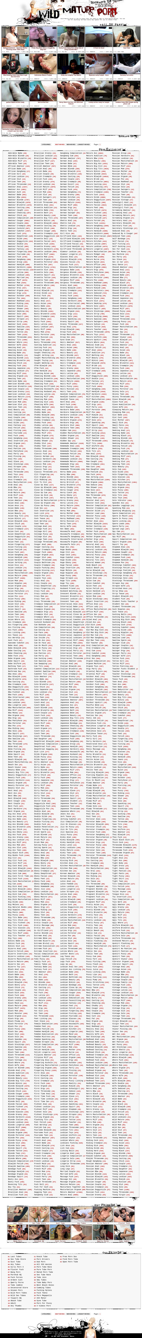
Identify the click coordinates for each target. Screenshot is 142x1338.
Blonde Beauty (15, 1078)
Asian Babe (13, 508)
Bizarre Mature (15, 962)
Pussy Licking (93, 972)
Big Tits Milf (15, 933)
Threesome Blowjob (121, 845)
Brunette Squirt (42, 275)
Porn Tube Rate (44, 1267)
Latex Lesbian (67, 886)
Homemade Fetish (68, 454)
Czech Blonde (40, 708)
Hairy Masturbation (70, 379)
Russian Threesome (121, 197)
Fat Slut (38, 1011)
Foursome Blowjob (43, 1130)
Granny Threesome (69, 324)
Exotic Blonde (41, 933)
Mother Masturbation (96, 534)
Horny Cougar (66, 490)
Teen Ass (116, 684)
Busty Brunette (41, 314)
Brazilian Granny (43, 153)
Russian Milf (118, 166)
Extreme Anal (40, 936)
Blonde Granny (15, 1114)
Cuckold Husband (42, 622)
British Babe (40, 171)
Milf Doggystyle (94, 376)
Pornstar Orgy (93, 842)
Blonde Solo (14, 1146)
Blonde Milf (14, 1127)
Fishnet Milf (40, 1109)
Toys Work (117, 902)
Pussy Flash (92, 964)
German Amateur (67, 158)
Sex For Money (119, 252)
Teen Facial (118, 731)
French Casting (41, 1148)
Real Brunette (93, 995)
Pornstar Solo (93, 850)
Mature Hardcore (94, 234)
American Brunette (17, 386)
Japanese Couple (68, 728)
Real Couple (92, 1011)
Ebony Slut (39, 912)
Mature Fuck (92, 223)
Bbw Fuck (12, 695)
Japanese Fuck (67, 739)
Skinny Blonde (119, 358)
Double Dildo (40, 817)
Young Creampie (120, 1166)
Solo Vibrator (119, 500)
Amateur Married (16, 278)
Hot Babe (64, 529)
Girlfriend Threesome (71, 249)
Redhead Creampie (95, 1055)
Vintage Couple (120, 980)
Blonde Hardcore (16, 1117)
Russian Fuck (92, 1192)
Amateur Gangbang (17, 259)
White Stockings (120, 1055)
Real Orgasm (92, 1021)
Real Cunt (91, 1016)
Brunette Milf (41, 254)
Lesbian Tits (66, 1130)
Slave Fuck (117, 402)
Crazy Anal (39, 581)
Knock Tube (42, 1257)
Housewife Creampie (70, 534)
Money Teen (91, 498)
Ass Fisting (14, 627)
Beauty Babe (14, 770)
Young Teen (117, 1190)
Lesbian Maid (66, 1034)
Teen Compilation (121, 710)
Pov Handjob (92, 866)
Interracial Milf (69, 640)
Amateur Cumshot (16, 231)
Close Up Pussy (41, 506)
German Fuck (66, 189)
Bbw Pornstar (14, 723)
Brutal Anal (40, 288)
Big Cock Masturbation (19, 881)
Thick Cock (117, 842)
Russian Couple (93, 1184)
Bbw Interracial (16, 697)
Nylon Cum (91, 581)
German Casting (67, 177)
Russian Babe (92, 1169)
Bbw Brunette (14, 679)
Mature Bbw (91, 158)
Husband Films (67, 586)
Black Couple (14, 990)
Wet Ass (116, 1034)
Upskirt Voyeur (120, 959)
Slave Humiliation (121, 405)
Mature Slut (92, 301)
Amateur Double (15, 244)
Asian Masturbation (18, 573)
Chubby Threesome (43, 449)
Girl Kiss (65, 234)
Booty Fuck (13, 1182)
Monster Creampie (95, 508)
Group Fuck (65, 332)
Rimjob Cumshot (93, 1156)
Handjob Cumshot (68, 397)
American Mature (16, 397)
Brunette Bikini (42, 221)
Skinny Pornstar (120, 389)
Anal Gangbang (15, 438)
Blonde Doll (14, 1102)
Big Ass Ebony (15, 832)
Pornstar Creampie (95, 829)
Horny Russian (67, 521)
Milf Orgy (91, 405)
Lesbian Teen (66, 1125)
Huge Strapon (66, 578)
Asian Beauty (14, 513)
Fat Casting (40, 988)
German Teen (66, 215)
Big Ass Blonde (15, 824)
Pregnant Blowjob (95, 892)
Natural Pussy (93, 555)
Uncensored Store (19, 1288)
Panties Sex (92, 715)
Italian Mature (67, 682)
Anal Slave (13, 462)
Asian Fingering (16, 544)
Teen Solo (117, 801)
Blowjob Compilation (18, 1161)
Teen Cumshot (118, 715)
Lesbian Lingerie (69, 1032)
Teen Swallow (118, 817)
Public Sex (91, 951)
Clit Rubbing (40, 480)
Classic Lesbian (42, 462)
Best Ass (12, 793)
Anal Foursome (15, 433)
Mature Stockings (95, 311)
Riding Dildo (92, 1148)
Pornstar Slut (93, 848)
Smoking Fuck (118, 449)
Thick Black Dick (121, 840)
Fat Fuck (38, 993)
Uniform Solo (118, 936)
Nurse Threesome (94, 576)
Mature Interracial (96, 236)
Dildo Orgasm (40, 754)
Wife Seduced (118, 1089)
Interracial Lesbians (71, 638)
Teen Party (117, 783)
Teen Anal (117, 682)
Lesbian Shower (67, 1094)
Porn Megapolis (44, 1296)
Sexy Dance (117, 265)
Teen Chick (117, 708)
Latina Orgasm (67, 928)
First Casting (41, 1078)
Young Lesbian (119, 1177)
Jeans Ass (65, 814)
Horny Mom (65, 511)
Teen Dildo (117, 723)
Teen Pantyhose (120, 780)
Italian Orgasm (67, 690)
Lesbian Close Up (69, 988)
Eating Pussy (40, 845)
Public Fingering (95, 938)
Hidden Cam (65, 430)
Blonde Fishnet (15, 1107)
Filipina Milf (41, 1057)
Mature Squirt (93, 309)
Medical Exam (92, 345)
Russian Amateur (94, 1164)
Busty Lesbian (41, 327)
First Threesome (42, 1091)
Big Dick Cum (14, 894)
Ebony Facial (40, 876)
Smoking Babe (118, 433)
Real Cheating (93, 1003)
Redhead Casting (94, 1050)
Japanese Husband (69, 754)
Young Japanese (120, 1171)
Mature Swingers (94, 322)
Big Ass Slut (14, 848)
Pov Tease (91, 881)
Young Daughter (120, 1169)
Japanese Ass (66, 705)
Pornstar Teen (93, 853)
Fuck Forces (60, 1240)
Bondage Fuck (14, 1169)
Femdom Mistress (42, 1037)
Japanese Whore (67, 811)
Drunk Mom (39, 842)
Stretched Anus (120, 588)
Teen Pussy (117, 791)
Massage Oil (66, 1179)
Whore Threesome (120, 1073)
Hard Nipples (66, 407)
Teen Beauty (118, 695)
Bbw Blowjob (14, 677)
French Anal (40, 1140)
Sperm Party (118, 526)
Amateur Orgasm (15, 291)
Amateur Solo (14, 314)
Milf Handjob (92, 392)
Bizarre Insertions (18, 954)
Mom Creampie (92, 464)
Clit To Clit (40, 482)
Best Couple (14, 804)
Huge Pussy (65, 576)
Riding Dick (92, 1146)
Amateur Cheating (17, 213)
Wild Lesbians (119, 1117)
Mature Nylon (92, 262)
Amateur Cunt (14, 234)
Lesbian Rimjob (67, 1086)
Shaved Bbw (117, 278)
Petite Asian (92, 760)
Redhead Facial (93, 1057)
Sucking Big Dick (121, 620)
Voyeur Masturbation (122, 1026)
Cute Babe (39, 679)
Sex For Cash (118, 249)
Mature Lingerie (94, 249)
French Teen (40, 1179)
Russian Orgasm (120, 177)
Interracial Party (69, 651)
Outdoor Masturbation (97, 692)
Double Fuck (40, 824)
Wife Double (118, 1083)
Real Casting (92, 1000)
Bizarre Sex (14, 964)
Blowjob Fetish (15, 1164)
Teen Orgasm (118, 772)
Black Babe (13, 975)
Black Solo (13, 1037)
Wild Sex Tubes (18, 1296)
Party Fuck (91, 736)
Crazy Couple (40, 583)
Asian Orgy (13, 588)
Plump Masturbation (96, 796)
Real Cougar (92, 1008)
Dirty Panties (41, 791)
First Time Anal (42, 1094)
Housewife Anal (67, 531)
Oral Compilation (95, 645)
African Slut (14, 179)
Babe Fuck (13, 656)
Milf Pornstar (93, 410)
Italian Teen (66, 695)
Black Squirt (14, 1042)
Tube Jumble (124, 1240)
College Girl (40, 531)
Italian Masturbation (71, 679)
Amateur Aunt (14, 192)
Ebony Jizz (39, 889)
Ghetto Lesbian (67, 226)
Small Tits (117, 428)
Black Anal (13, 969)
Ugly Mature (118, 912)
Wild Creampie (119, 1109)
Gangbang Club (41, 1195)
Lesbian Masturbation (71, 1039)
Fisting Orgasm (41, 1117)
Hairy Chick (66, 360)
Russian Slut (118, 184)
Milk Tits (91, 451)
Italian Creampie (69, 674)
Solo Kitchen (118, 480)
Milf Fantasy (92, 381)
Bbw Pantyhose (15, 721)
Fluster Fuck (124, 1222)
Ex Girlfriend (41, 931)
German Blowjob (67, 171)
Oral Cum (90, 651)
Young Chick (118, 1161)
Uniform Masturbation (123, 933)
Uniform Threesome (121, 938)
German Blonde (67, 169)
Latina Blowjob (67, 899)
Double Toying (41, 829)
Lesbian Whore (67, 1140)
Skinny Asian (118, 350)
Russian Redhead (120, 182)
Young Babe (117, 1146)
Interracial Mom (68, 643)
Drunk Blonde (40, 835)
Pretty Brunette (94, 912)
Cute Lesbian (40, 692)
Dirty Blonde (40, 770)
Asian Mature (14, 576)
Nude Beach (91, 565)
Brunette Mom (40, 257)
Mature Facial (93, 205)
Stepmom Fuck (118, 557)
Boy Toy (12, 1187)
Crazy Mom (39, 596)
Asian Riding (14, 601)
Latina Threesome (69, 949)
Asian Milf (13, 578)
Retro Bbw (91, 1091)
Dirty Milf (39, 785)
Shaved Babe (118, 275)
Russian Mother (120, 171)
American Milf (15, 399)
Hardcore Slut (67, 425)
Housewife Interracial (71, 539)
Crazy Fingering (42, 588)
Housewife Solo (67, 544)
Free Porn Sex (70, 1257)
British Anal (40, 169)
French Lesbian (41, 1161)
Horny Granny (66, 500)
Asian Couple (14, 526)
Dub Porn (41, 1262)
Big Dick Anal (15, 886)
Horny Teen (65, 524)
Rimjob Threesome (95, 1159)
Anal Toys (13, 474)
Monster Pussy (93, 516)
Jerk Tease (65, 817)
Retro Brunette (93, 1102)
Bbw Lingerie (14, 705)
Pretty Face (92, 915)
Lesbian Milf (66, 1045)
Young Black (118, 1151)
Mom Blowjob (92, 456)
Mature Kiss (92, 239)
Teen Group (117, 754)
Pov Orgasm (91, 874)
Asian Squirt (14, 609)
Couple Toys (40, 578)
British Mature (41, 187)
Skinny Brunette (120, 363)
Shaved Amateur (120, 267)
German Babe (66, 164)
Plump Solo (91, 806)
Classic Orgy (40, 467)
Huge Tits (65, 581)
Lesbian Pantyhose (69, 1065)
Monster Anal (92, 500)
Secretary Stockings (122, 228)
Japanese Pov (66, 788)
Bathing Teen (14, 666)
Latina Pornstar (68, 933)
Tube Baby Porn (44, 1283)
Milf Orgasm (92, 402)
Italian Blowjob (68, 666)
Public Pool (92, 949)
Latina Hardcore (68, 915)
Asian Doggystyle (17, 537)
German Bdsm (66, 166)
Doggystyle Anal (42, 804)
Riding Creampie (94, 1143)
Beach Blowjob (15, 760)
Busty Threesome (42, 342)
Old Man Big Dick (95, 633)
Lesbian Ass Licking (70, 969)
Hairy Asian (66, 348)
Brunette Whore (41, 285)
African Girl (14, 174)
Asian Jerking (15, 563)
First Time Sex (41, 1102)
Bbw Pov (12, 726)
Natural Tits (92, 560)
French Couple (41, 1151)
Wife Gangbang (119, 1086)
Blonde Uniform (15, 1156)
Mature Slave (92, 298)
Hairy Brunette (67, 358)
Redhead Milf (92, 1068)
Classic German (41, 456)
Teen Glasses (118, 752)
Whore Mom (117, 1065)
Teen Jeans (117, 760)
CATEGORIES (46, 144)
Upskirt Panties (120, 951)
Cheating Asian (41, 373)
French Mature (41, 1166)
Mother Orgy (92, 539)
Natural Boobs (93, 547)
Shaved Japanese (120, 298)
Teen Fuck (117, 747)
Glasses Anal (66, 257)
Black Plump (14, 1021)
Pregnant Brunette (95, 894)
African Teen (14, 182)
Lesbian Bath (66, 975)
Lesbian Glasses (68, 1019)
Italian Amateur (68, 661)
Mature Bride (92, 179)
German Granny (67, 195)
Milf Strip (91, 430)
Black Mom (13, 1011)
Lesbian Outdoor (68, 1063)
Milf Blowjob (92, 363)
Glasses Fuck (66, 265)
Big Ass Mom (14, 845)
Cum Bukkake (40, 625)
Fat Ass (38, 977)
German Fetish (67, 187)
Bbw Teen (12, 741)
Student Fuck (118, 599)
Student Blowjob (120, 596)
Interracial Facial (70, 627)
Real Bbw (90, 990)
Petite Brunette (94, 765)
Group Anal (65, 327)
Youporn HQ (16, 1298)
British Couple (41, 174)
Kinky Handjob (67, 842)
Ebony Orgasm (40, 905)
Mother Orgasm (93, 537)
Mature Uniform (93, 337)
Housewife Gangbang (70, 537)
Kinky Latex (66, 845)
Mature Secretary (95, 291)
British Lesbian (42, 184)
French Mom (39, 1171)
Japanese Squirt (68, 798)
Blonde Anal (14, 1070)
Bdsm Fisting (14, 749)
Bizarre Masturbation (19, 959)
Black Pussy (14, 1029)
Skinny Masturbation (122, 379)
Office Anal (92, 604)
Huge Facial (66, 565)
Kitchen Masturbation (71, 866)
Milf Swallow (92, 436)
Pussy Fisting (93, 962)
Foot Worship (40, 1125)
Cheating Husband (43, 392)
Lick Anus (65, 1146)
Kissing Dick (66, 861)
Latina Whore (66, 951)
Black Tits (13, 1057)
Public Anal (92, 928)
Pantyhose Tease (94, 734)
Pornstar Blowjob (95, 824)
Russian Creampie (95, 1187)
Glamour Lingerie (69, 254)
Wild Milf (117, 1122)
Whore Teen (117, 1070)
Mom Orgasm (91, 482)
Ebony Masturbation (44, 894)
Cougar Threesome (43, 560)
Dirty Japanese (41, 780)
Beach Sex (13, 765)
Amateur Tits (14, 340)
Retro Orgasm (92, 1125)
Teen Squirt (118, 806)
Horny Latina (66, 503)
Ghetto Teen (66, 231)
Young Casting (119, 1159)
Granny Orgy (66, 314)
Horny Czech (66, 493)
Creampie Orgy (41, 612)
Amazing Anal (14, 348)
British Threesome (43, 202)
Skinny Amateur (120, 345)
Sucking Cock (118, 625)
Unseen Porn (17, 1290)
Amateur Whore (15, 342)
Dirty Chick (40, 775)
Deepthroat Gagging (44, 749)
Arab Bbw (12, 487)
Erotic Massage (41, 925)
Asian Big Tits (15, 516)
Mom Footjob (92, 472)
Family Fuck (40, 962)
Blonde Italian (15, 1120)
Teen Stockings (120, 809)
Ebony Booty (40, 863)
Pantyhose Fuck (93, 723)
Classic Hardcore (43, 459)
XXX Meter (41, 1298)
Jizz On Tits (66, 829)
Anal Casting (14, 412)
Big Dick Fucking (17, 897)
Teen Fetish (118, 736)
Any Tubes (81, 1222)
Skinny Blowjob (120, 360)
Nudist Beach (92, 568)
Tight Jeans (118, 868)
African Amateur (16, 166)
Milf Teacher (92, 438)
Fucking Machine (42, 1190)
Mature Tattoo (93, 327)
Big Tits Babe (15, 918)
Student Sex (118, 604)
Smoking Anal (118, 430)
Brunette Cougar (42, 231)
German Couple (67, 179)
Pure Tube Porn (44, 1270)
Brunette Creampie (43, 234)
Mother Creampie (94, 529)
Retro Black (92, 1094)
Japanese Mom (66, 772)
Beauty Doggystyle (17, 775)
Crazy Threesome (42, 601)
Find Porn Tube (70, 1259)
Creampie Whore (41, 617)
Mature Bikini (93, 171)
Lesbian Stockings (69, 1112)
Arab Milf (13, 495)
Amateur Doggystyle (18, 241)
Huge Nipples (66, 573)
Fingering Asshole (43, 1063)
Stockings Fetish (121, 568)
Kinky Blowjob (67, 840)
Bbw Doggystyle (15, 687)
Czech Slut (39, 731)
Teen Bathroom (119, 692)
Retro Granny (92, 1109)
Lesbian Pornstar (69, 1076)
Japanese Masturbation (71, 765)
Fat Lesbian (40, 998)
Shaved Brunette (120, 288)
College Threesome (43, 542)
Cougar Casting (41, 547)
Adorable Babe (15, 153)
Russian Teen (118, 195)
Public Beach (92, 931)
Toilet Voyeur (119, 892)
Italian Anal (66, 664)
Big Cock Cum (14, 874)
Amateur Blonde (15, 200)
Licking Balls (67, 1151)
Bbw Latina (13, 700)
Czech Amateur (41, 700)
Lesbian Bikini (67, 982)
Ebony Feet (39, 879)
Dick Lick (39, 752)
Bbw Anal (12, 674)
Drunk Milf (39, 840)
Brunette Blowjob (43, 223)
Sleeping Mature (120, 410)
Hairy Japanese (67, 371)
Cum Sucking (40, 658)
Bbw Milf (12, 710)
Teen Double (118, 728)
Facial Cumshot (41, 956)
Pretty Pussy (92, 923)
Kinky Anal (65, 837)
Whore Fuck (117, 1060)
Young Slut (117, 1184)
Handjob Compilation (70, 394)
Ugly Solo (117, 918)
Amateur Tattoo (15, 332)
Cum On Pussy (40, 648)
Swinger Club (118, 643)
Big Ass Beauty (15, 822)
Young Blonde (118, 1153)
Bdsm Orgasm (14, 752)
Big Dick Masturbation (19, 899)
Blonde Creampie (16, 1096)
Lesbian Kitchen (68, 1029)
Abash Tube (16, 1301)
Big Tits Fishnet (17, 923)
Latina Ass (65, 897)
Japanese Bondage (69, 723)
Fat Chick (39, 990)
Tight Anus (117, 858)
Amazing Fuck (14, 366)
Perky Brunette (93, 754)
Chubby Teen (40, 446)
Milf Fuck (91, 386)
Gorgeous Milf (67, 280)
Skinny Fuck (118, 368)
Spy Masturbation (121, 534)
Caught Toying (41, 360)
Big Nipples (14, 910)
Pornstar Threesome (96, 855)
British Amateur (42, 166)
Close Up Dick (41, 495)
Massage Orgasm (67, 1182)
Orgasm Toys (92, 666)
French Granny (41, 1159)
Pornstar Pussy (93, 845)
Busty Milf (39, 329)
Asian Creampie (15, 529)
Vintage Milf (118, 1000)
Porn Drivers (43, 1259)
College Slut (40, 537)
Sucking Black (119, 622)
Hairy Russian (67, 389)
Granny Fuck (66, 296)
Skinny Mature (119, 381)
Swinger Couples (120, 645)
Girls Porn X (103, 1222)
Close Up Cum (40, 493)
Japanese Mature (68, 767)
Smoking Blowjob (120, 441)
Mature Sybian (93, 324)
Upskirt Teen (118, 956)
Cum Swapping (40, 664)
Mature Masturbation (96, 252)
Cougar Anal (40, 544)
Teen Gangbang (119, 749)
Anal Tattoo (14, 469)
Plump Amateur (93, 783)
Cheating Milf (41, 397)
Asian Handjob (15, 557)
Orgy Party (91, 669)
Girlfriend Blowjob (70, 239)
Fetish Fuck (40, 1047)
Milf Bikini (92, 360)
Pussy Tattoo (92, 985)
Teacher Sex (118, 671)
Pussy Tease (92, 988)
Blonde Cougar (15, 1094)
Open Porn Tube (70, 1262)
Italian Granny (67, 677)
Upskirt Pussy (119, 954)
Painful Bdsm (92, 705)
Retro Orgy (91, 1127)
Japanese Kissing (69, 757)
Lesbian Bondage (68, 985)
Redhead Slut (92, 1076)
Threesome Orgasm (121, 853)
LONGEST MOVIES (83, 144)
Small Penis (118, 425)
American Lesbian (17, 394)
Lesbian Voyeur (67, 1138)
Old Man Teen (92, 640)
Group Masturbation (70, 335)
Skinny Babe (118, 353)
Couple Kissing (41, 570)
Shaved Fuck (118, 296)
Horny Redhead (67, 519)
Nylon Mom (91, 596)
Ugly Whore (117, 923)
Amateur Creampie (17, 226)
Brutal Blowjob (41, 291)
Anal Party (13, 454)
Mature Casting (93, 184)
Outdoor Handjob (94, 690)
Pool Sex (90, 814)
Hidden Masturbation (70, 433)
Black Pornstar (15, 1024)
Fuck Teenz (42, 1293)
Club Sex (38, 508)
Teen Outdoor (118, 778)
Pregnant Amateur (95, 886)
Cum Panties (40, 653)
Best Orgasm (14, 811)
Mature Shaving (93, 296)
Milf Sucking (92, 433)
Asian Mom (13, 581)
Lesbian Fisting (68, 1013)
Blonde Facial (15, 1104)
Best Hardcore (15, 809)
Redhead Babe (92, 1042)
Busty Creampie (41, 316)
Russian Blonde (93, 1174)
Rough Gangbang (93, 1161)
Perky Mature (92, 757)
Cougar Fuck (40, 552)
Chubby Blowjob (41, 415)
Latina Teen (66, 946)
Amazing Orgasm (15, 376)
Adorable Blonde (16, 156)
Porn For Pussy (44, 1303)
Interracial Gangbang (71, 633)
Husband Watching (69, 591)
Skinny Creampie (120, 366)
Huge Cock (65, 555)
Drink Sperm (40, 832)
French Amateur (41, 1138)
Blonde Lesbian (15, 1122)
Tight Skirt (118, 879)
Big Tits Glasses (17, 928)
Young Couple (118, 1164)
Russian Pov (118, 179)
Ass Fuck (12, 630)
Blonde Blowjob (15, 1086)
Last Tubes (17, 1222)
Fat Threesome (41, 1016)
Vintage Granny (120, 988)
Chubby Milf (40, 433)
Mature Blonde (93, 174)
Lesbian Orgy (66, 1060)
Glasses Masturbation (71, 267)
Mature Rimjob (93, 288)
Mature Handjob (93, 231)
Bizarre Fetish (15, 951)
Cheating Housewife (44, 389)
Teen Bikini (118, 700)
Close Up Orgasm (42, 503)
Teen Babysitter (120, 690)
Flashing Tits (41, 1120)
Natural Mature (93, 552)
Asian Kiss (13, 565)
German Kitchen (67, 197)
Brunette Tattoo (42, 278)
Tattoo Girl (118, 661)
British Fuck (40, 179)
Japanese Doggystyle (70, 736)
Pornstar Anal (93, 819)
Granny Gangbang (68, 298)
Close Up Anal (41, 485)
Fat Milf (38, 1003)
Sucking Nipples (120, 633)
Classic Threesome (43, 472)
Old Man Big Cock (95, 630)
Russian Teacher (120, 192)
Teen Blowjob (118, 703)
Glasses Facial (67, 262)
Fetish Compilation (44, 1045)
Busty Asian (40, 303)
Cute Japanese (41, 690)
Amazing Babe (14, 353)
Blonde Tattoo (15, 1151)
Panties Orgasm (93, 713)
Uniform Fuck (118, 931)
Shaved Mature (119, 306)
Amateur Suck (14, 324)
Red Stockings (93, 1037)
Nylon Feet (91, 586)
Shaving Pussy (119, 322)
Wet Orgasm (117, 1039)
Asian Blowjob (15, 521)
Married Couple (67, 1171)
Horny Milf (65, 508)
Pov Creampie (92, 863)
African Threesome (17, 184)
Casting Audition (43, 345)
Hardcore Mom (66, 417)
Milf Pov (90, 412)
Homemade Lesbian (69, 459)
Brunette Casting (43, 226)
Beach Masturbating (18, 762)
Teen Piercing (119, 785)
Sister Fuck (118, 342)
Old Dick (90, 625)
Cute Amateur (40, 677)
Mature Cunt (92, 195)
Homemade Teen (67, 467)
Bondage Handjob (16, 1171)
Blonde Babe (14, 1076)
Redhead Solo (92, 1078)
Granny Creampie (68, 291)
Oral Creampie (93, 648)
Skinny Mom (117, 386)
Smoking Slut (118, 462)
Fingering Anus (41, 1060)
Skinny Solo (118, 392)
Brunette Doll (41, 239)
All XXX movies (44, 1264)
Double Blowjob (41, 814)
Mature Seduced (93, 293)
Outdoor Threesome (95, 700)
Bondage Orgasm (15, 1174)
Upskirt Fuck (118, 946)
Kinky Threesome (68, 855)
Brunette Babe (41, 210)
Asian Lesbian (15, 568)
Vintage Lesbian (120, 993)
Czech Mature (40, 721)
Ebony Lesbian (41, 892)
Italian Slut (66, 692)
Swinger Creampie (121, 648)
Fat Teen (38, 1013)
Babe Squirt (14, 661)
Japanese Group (67, 744)
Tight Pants (118, 874)
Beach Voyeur (14, 767)
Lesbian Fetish (67, 1008)
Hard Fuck (65, 405)
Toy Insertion (119, 897)
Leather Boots (67, 954)
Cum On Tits (40, 651)
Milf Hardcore (93, 394)
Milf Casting (92, 368)
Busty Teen (39, 340)
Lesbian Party (67, 1068)
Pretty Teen (92, 925)
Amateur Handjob (16, 265)
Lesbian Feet (66, 1006)
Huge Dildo (65, 560)
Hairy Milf (65, 384)
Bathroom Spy (14, 671)
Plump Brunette (93, 793)
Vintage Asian (119, 969)
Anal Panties (14, 449)
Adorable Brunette (17, 158)
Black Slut (13, 1034)
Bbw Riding (13, 728)
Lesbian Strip (67, 1117)
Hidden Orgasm (67, 436)
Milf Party (91, 407)
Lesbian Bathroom (69, 977)
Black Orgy (13, 1019)
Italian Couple (67, 671)
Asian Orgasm (14, 586)
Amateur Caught (15, 210)
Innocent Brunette (69, 596)
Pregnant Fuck (93, 897)
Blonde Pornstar (16, 1135)
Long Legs (65, 1169)
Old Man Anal (92, 627)
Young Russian (119, 1182)
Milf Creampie (93, 371)
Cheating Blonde (42, 376)
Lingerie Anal (67, 1153)
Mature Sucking (93, 316)
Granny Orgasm (67, 311)
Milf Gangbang (93, 389)
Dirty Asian (40, 765)
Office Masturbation (96, 609)
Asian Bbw (13, 511)
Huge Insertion (67, 568)
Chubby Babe (40, 412)
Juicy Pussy (66, 835)
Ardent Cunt (81, 1240)
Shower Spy (117, 332)
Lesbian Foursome (69, 1016)
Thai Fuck (117, 837)
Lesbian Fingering (69, 1011)
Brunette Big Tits (43, 218)
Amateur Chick (15, 215)
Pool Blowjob (92, 811)
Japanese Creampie (69, 731)
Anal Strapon (14, 467)
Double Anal (40, 811)
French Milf (40, 1169)
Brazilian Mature (43, 158)
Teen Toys (117, 827)
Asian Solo (13, 607)
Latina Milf (66, 923)
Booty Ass (13, 1179)
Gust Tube (60, 1222)
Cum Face (38, 633)
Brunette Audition (43, 208)
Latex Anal (65, 881)
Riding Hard (92, 1151)
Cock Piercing (41, 516)
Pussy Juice (92, 969)
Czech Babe (39, 705)
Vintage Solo (118, 1013)
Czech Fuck (39, 715)
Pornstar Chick (93, 827)
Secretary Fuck (120, 226)
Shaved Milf (118, 309)
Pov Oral (90, 871)
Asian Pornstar (15, 594)
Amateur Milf (14, 280)
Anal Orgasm (14, 443)
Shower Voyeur (119, 337)
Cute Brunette (41, 684)
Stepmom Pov (118, 563)
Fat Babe (38, 980)
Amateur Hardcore (17, 267)
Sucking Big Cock (121, 617)
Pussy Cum (91, 956)
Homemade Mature (68, 462)
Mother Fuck (92, 531)
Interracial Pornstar (71, 653)
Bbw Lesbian (14, 703)
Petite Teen (92, 770)
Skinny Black (118, 355)
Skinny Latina (119, 373)
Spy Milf (116, 537)
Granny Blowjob (67, 288)
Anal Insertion (15, 441)
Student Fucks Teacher (123, 601)
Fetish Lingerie (42, 1052)
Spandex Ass (118, 503)
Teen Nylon (117, 770)
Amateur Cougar (15, 221)
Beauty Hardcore (16, 780)
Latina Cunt (66, 905)
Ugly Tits (117, 920)
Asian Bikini (14, 519)
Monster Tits (92, 519)
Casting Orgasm (41, 350)
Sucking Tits (118, 635)
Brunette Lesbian (43, 252)
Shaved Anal (118, 270)
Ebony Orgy (39, 907)
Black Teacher (15, 1050)
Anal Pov (12, 459)
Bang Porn (17, 1240)
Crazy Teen (39, 599)
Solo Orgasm (118, 487)
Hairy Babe (65, 350)
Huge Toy (64, 583)
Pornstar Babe (93, 822)
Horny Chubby (66, 487)
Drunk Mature (40, 837)
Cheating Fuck (41, 384)
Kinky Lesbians (67, 848)
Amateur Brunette (17, 205)
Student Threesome (121, 607)
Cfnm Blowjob (40, 366)
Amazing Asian (15, 350)
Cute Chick (39, 687)
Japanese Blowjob (69, 721)
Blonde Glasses (15, 1112)
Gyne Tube (41, 1301)
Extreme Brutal (41, 943)
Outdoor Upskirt (94, 703)
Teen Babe (117, 687)
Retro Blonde (92, 1096)
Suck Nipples (118, 609)
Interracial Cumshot (70, 620)
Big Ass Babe (14, 819)
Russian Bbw (92, 1171)
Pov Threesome (93, 884)
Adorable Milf (15, 161)
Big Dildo (13, 902)
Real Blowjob (92, 993)
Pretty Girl (92, 918)
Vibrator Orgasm (120, 962)
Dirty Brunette (41, 772)
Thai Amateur (118, 832)
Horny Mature (66, 506)
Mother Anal (92, 521)
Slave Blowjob (119, 399)
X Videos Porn (44, 1306)
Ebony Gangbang (41, 884)
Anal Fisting (14, 430)
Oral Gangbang (93, 656)
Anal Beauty (14, 410)
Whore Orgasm (118, 1068)
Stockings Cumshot (121, 565)
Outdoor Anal (92, 677)
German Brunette (68, 174)
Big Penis (13, 912)
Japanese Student (69, 801)
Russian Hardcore (121, 156)
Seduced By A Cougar (122, 234)
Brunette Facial (42, 241)
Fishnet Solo (40, 1112)
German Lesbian (67, 200)
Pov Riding (91, 876)
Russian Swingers (121, 189)
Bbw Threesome (15, 744)
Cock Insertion (41, 511)
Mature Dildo (92, 197)
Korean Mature (67, 879)
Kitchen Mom (66, 868)
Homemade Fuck (67, 456)
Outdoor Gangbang (95, 687)
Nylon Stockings (94, 599)
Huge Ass (64, 547)
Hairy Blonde (66, 355)
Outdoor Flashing (95, 682)
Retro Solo (91, 1133)
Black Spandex (15, 1039)
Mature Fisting (93, 215)
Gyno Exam (65, 340)
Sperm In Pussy (120, 519)
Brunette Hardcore (43, 249)
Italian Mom (66, 687)
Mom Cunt (90, 467)
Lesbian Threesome (69, 1127)
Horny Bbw (65, 474)
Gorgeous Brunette (69, 275)
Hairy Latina (66, 373)
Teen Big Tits (119, 697)
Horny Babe (65, 472)
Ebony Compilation (43, 868)
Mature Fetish (93, 210)
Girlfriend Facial (69, 244)
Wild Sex (116, 1127)
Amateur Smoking (16, 311)
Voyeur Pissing (120, 1029)
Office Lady (92, 607)
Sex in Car (117, 262)
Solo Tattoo (118, 493)
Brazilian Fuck (15, 1195)
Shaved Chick (118, 291)
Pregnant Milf (93, 902)
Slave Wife (117, 407)
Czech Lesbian (41, 718)
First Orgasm (40, 1086)
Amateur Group (15, 262)
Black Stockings (16, 1045)
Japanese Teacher (69, 804)
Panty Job (91, 718)
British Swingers (43, 197)
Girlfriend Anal (68, 236)
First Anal (39, 1073)
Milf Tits (91, 443)
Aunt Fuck (13, 640)
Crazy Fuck (39, 591)
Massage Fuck (66, 1177)
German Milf (66, 205)
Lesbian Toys (66, 1133)
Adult (13, 1303)
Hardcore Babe (67, 410)
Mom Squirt (91, 493)
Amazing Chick (15, 363)
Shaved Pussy (118, 311)
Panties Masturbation (97, 710)
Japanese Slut (67, 793)
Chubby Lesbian (41, 428)
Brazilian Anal (15, 1192)
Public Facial (93, 936)
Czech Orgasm (40, 728)
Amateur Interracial (18, 270)
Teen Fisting (118, 744)
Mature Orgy (92, 270)
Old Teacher (92, 643)
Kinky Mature (66, 850)
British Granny (41, 182)
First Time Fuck (42, 1096)
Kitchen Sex (66, 871)
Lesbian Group (67, 1021)
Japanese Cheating (69, 726)
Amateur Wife (14, 345)
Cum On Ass (39, 640)
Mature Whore (92, 342)
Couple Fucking (41, 568)
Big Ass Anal (14, 814)
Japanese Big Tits (69, 718)
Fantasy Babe (40, 967)
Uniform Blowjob (120, 925)
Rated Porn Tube (45, 1272)
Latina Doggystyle (69, 907)
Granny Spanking (68, 319)
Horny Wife (65, 526)
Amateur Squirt (15, 316)
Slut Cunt (117, 417)
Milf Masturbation (95, 399)
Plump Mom (91, 804)
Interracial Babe (69, 607)
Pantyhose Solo (93, 731)
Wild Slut (117, 1130)
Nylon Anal (91, 578)
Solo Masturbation (121, 482)
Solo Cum (116, 469)
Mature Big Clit (94, 166)
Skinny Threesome (121, 397)
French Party (40, 1177)
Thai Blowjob (118, 835)
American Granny (16, 392)
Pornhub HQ (39, 1240)
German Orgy (66, 208)
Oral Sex (90, 658)
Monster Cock (92, 503)
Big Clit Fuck (15, 861)
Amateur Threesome (17, 337)
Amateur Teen (14, 335)
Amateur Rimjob (15, 306)
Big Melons (13, 905)
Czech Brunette (41, 710)
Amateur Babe (14, 195)
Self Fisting (118, 244)
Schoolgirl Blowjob (122, 205)
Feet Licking (40, 1019)
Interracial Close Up (71, 614)
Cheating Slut (41, 402)
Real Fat (90, 1019)
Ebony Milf (39, 899)
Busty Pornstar (41, 335)
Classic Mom (40, 464)
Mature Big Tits (94, 169)
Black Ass (13, 972)
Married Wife (66, 1174)
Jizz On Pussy (67, 827)
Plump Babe (91, 785)
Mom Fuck (90, 474)
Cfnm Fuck (39, 368)
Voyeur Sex (117, 1032)
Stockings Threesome (122, 581)
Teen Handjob (118, 757)
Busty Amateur (41, 298)
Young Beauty (118, 1148)
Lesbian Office (67, 1055)
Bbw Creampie (14, 684)
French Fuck (40, 1156)
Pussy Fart (91, 959)
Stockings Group (120, 576)
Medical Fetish (93, 348)
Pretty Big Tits (94, 907)
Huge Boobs (65, 550)
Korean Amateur (67, 874)
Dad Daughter (40, 739)
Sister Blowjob (120, 340)
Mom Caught (91, 462)
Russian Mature (120, 164)
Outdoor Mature (93, 695)
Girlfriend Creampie (70, 241)
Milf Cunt (91, 373)
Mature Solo (92, 306)
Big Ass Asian (15, 817)
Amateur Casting (16, 208)
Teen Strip (117, 811)
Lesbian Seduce (67, 1091)
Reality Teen (92, 1032)
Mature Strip (92, 314)
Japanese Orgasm (68, 778)
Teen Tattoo (118, 819)
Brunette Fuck (41, 244)
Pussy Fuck (91, 967)
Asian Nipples (15, 583)
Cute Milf (39, 695)
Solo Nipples (118, 485)
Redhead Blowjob (94, 1047)
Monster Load (92, 513)
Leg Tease (65, 956)
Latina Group (66, 912)
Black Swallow (15, 1047)
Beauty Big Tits (16, 772)
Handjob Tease (67, 399)
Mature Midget (93, 254)
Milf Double (92, 379)
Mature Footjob (93, 218)
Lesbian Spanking (69, 1104)
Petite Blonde (93, 762)
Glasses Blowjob (68, 259)
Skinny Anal (118, 348)
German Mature (67, 202)
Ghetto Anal (66, 221)
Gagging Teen (40, 1192)
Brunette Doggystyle (44, 236)
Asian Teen (13, 614)
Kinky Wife (65, 858)
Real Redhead (92, 1026)
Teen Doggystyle (120, 726)
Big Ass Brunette (17, 827)
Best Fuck (13, 806)
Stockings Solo (120, 578)
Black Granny (14, 998)
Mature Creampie (94, 192)
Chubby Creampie (42, 420)
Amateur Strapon (16, 319)
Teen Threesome (120, 822)
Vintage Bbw (118, 975)
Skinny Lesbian (120, 376)
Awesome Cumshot (16, 643)
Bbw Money (13, 713)
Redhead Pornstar (95, 1073)
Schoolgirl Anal (120, 202)
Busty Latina (40, 324)
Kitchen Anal (66, 863)
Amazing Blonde (15, 358)
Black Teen (13, 1052)
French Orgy (40, 1174)
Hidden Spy (65, 441)
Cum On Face (40, 643)
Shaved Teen (118, 316)
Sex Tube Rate (44, 1275)
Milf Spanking (93, 423)
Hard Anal (65, 402)
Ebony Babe (39, 855)
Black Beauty (14, 980)
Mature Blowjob (93, 177)
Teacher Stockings (121, 674)
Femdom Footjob (41, 1029)
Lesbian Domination (70, 998)
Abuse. (72, 1336)
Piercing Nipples (95, 775)
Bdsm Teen (13, 757)
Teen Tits (117, 824)
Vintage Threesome (121, 1019)
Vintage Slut (118, 1011)
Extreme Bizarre (42, 941)
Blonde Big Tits (16, 1081)
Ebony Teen (39, 915)
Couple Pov (39, 576)
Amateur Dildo (15, 239)
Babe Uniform (14, 664)
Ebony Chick (40, 866)
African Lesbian (16, 177)
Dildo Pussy (40, 757)
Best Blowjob (14, 798)
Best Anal (13, 791)
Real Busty (91, 998)
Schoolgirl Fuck (120, 208)
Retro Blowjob (93, 1099)
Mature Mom (91, 257)
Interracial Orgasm (70, 645)
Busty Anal (39, 301)
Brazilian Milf (41, 161)
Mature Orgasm (93, 267)
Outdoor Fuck (92, 684)
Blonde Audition (16, 1073)
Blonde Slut (14, 1143)
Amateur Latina (15, 272)
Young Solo (117, 1187)
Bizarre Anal (14, 949)
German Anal (66, 161)
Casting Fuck (40, 348)
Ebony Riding (40, 910)
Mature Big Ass (93, 164)
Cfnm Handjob (40, 371)
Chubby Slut (40, 443)
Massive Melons (67, 1184)
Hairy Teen (65, 392)
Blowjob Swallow (16, 1166)
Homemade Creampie (69, 449)
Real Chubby (92, 1006)
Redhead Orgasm (93, 1070)
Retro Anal (91, 1089)
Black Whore (14, 1063)
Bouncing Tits (15, 1184)
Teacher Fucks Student (123, 669)
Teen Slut (117, 798)
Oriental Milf (93, 674)
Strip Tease (118, 594)
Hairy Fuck (65, 366)
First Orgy (39, 1089)
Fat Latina (39, 995)
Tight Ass (117, 861)
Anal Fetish (14, 428)
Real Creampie (93, 1013)
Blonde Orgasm (15, 1133)
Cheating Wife (41, 405)
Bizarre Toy (14, 967)
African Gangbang (17, 171)
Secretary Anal (120, 221)
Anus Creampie (15, 480)
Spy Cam (116, 531)
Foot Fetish (40, 1122)
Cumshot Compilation (44, 669)
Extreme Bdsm (40, 938)
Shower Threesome (121, 335)
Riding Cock (92, 1140)
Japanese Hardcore (69, 749)
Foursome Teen (41, 1135)
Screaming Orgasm (121, 218)
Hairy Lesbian (67, 376)
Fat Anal (38, 975)
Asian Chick (14, 524)
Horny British (67, 482)
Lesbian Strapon (68, 1114)
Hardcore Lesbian (69, 415)
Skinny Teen (118, 394)
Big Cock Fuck (15, 879)
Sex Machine (118, 254)
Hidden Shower (67, 438)
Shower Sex (117, 329)
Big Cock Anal (15, 866)
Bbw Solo (12, 731)
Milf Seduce (92, 417)
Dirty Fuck (39, 778)
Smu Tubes (41, 1280)
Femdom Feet (40, 1026)
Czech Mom (39, 726)
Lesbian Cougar (67, 993)
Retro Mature (92, 1117)
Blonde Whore (14, 1159)
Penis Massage (93, 749)
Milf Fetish (92, 384)
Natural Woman (93, 563)
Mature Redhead (93, 283)
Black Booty (14, 985)
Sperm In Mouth (120, 516)
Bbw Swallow (14, 739)
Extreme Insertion (43, 951)
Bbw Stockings (15, 736)
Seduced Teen (118, 236)
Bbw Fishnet (14, 692)
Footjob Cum (40, 1127)
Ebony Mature (40, 897)
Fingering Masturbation (46, 1065)
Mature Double (93, 202)
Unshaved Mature (120, 941)
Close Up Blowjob (43, 487)
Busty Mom (39, 332)
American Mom (14, 402)
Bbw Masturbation (17, 708)
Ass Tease (13, 635)
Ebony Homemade (41, 886)
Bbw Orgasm (13, 715)
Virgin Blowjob (120, 1021)
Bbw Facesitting (16, 690)
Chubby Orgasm (41, 436)
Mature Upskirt (93, 340)
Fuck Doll (39, 1184)
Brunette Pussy (41, 267)
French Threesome (43, 1182)
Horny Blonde (66, 477)
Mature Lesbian (93, 246)
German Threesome (69, 218)
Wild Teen (117, 1133)
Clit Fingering (41, 474)
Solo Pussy (117, 490)
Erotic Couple (41, 923)
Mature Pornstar (94, 278)
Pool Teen (91, 817)
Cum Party (39, 656)
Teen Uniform (118, 829)
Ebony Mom (39, 902)
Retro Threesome (94, 1138)
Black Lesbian (15, 1000)
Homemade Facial (68, 451)
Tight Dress (118, 866)
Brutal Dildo (40, 293)
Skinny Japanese (120, 371)
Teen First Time (120, 741)
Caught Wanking (41, 363)
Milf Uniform (92, 446)
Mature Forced (93, 221)
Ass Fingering (15, 625)
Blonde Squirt (15, 1148)
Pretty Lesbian (93, 920)
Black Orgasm (14, 1016)
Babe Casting (14, 651)
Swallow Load (118, 638)
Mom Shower (91, 487)
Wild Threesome (120, 1135)
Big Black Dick (15, 853)
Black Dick (13, 993)
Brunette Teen (41, 280)
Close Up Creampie (43, 490)
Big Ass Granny (15, 837)
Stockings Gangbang (122, 573)
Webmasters (46, 1325)
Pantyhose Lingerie (96, 726)
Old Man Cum (92, 635)
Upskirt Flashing (121, 943)
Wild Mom (116, 1125)
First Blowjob (41, 1076)
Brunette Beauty (42, 215)
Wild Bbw (116, 1102)
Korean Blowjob (67, 876)
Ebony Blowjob (41, 861)
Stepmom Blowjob (120, 550)
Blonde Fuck (14, 1109)
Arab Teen (13, 498)
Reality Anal (92, 1029)
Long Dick (65, 1166)
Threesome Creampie (122, 848)
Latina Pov (65, 936)
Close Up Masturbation (45, 500)
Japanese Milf (67, 770)
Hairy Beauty (66, 353)
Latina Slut (66, 938)
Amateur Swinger (16, 329)
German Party (66, 210)
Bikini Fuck (14, 943)
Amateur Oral (14, 288)
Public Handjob (93, 943)
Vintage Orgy (118, 1008)
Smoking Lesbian (120, 451)
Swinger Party (119, 653)
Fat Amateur (40, 972)
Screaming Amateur (121, 210)
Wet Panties (118, 1042)
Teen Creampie (119, 713)
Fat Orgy (38, 1008)
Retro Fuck (91, 1107)
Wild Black (117, 1104)
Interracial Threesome (71, 658)
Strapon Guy (118, 583)
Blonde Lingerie (16, 1125)
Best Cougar (14, 801)
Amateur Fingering (17, 252)
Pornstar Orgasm (94, 840)
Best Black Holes (45, 1285)
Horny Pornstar (67, 516)
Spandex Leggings (121, 506)
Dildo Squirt (40, 760)
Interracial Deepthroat (72, 622)
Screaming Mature (121, 215)
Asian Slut (13, 604)
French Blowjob (41, 1146)
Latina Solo (66, 941)
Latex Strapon (67, 892)
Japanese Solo (67, 796)
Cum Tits (38, 666)
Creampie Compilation (45, 604)
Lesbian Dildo (67, 995)
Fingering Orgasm (43, 1068)
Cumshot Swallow (42, 671)
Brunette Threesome (44, 283)
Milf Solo (91, 420)
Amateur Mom (14, 283)
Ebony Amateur (41, 850)
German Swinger (67, 213)
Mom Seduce (91, 485)
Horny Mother (66, 513)
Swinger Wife (118, 656)
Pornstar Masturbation (97, 837)
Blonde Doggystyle (17, 1099)
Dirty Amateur (41, 762)
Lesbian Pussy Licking (71, 1081)
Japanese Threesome (70, 809)
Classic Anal (40, 451)
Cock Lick (39, 513)
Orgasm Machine (93, 664)
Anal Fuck (13, 436)
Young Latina (118, 1174)
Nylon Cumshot (93, 583)
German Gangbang (68, 192)
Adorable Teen (15, 164)
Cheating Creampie (43, 381)
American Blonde (16, 384)
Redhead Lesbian (94, 1063)
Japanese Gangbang (69, 741)
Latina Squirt (67, 943)
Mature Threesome (95, 332)
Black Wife (13, 1065)
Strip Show (117, 591)
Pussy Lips (91, 975)
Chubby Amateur (41, 407)
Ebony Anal (39, 853)
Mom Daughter (92, 469)
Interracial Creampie (71, 617)
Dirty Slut (39, 793)
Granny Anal (66, 285)
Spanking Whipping (121, 511)
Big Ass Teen (14, 850)
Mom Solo (90, 490)
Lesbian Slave (67, 1096)
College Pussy (41, 534)
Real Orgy (91, 1024)
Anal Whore (13, 477)
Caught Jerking (41, 355)
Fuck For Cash (41, 1187)
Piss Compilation (95, 778)
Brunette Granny (42, 246)
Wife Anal (117, 1078)
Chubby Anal (40, 410)
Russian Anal (92, 1166)
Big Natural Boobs (17, 907)
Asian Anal (13, 503)
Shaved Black (118, 283)
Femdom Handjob (41, 1032)
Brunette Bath (41, 213)
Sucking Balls (119, 614)
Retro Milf (91, 1120)
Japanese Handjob (69, 747)
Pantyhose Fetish (95, 721)
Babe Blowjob (14, 648)
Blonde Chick (14, 1091)
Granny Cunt (66, 293)
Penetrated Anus (94, 744)
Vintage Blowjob (120, 977)
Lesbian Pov (66, 1078)
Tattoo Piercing (120, 666)
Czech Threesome (42, 736)
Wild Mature (118, 1120)
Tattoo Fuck (118, 658)
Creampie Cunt (41, 607)
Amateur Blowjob (16, 202)
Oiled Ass (91, 622)
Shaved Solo (118, 314)
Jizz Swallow (66, 832)
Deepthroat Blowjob (44, 741)
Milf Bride (91, 366)
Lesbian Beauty (67, 980)
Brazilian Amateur (17, 1190)
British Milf (40, 189)
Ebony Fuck (39, 881)
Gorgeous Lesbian (69, 278)
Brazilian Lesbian (43, 156)
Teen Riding (118, 793)
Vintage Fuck (118, 985)
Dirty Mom (39, 788)
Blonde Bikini (15, 1083)
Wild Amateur (118, 1096)
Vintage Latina (120, 990)
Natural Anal (92, 544)
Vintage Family (120, 982)
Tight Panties (119, 871)
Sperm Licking (119, 521)
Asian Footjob (15, 550)
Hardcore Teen (67, 428)
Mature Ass (91, 153)
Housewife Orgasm (69, 542)
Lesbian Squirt (67, 1107)
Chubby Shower (41, 441)
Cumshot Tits (40, 674)
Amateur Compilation (18, 218)
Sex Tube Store (39, 1222)
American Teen (15, 407)
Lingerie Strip (67, 1161)
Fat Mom (38, 1006)
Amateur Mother (15, 285)
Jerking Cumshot (68, 819)
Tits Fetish (118, 886)
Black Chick (14, 988)
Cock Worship (40, 521)
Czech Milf (39, 723)
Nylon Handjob (93, 591)
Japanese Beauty (68, 715)
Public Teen (92, 954)
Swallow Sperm (119, 640)
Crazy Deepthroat (43, 586)
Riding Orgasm (93, 1153)
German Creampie (68, 182)
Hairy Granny (66, 368)
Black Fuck (13, 995)
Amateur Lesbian (16, 275)
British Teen (40, 200)
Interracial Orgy (69, 648)
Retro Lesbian (93, 1112)
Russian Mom (118, 169)
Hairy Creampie (67, 363)
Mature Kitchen (93, 241)
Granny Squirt (67, 322)
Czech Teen (39, 734)
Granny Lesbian (67, 306)
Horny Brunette (67, 485)
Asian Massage (15, 570)
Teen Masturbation (121, 767)
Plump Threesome (94, 809)
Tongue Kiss (118, 894)
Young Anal (117, 1140)
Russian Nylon (119, 174)
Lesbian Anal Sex (69, 967)
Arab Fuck (13, 490)
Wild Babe (117, 1099)
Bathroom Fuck (15, 669)
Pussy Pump (91, 980)
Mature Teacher (93, 329)
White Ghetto (118, 1050)
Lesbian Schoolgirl (70, 1089)
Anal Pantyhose (15, 451)
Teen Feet (117, 734)
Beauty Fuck (14, 778)
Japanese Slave (67, 791)
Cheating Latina (42, 394)
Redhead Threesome (95, 1083)
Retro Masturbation (96, 1114)
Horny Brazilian (68, 480)
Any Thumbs (16, 1306)
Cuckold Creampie (43, 620)
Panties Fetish (93, 708)
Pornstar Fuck (93, 832)
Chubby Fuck (40, 423)
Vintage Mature (120, 998)
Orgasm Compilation (96, 661)
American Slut (15, 405)
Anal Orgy (13, 446)
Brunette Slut (41, 270)
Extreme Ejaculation (44, 946)
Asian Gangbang (15, 555)
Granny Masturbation (70, 309)
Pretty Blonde (93, 910)
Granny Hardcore (68, 301)
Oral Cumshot (92, 653)
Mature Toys (92, 335)
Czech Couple (40, 713)
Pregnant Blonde (94, 889)
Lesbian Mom (66, 1047)
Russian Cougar (93, 1182)
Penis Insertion (94, 747)
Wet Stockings (119, 1047)
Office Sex (91, 614)
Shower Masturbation (122, 327)
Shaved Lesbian (120, 303)
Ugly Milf (117, 915)
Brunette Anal (41, 205)
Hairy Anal (65, 345)
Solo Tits (117, 495)
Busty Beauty (40, 309)
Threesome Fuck (120, 850)
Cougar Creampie (42, 550)
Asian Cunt (13, 531)
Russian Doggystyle (96, 1190)
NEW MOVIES (71, 144)
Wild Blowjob (118, 1107)
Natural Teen (92, 557)
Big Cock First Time (18, 876)
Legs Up (64, 964)
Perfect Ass (92, 752)
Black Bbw (13, 977)
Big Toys (12, 938)
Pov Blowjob (92, 858)
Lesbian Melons (67, 1042)
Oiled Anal (91, 620)
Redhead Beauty (93, 1045)
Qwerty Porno (103, 1240)
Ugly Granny (118, 907)
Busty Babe (39, 306)
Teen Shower (118, 796)
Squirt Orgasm (119, 542)
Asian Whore (14, 620)
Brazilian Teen (41, 164)
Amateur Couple (15, 223)
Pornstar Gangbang (95, 835)
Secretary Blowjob (121, 223)
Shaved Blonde (119, 285)
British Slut (40, 195)
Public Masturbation (96, 946)
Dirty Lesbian (41, 783)
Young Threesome (120, 1192)
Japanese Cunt (67, 734)
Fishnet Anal (40, 1104)
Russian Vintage (120, 200)
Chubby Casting (41, 417)
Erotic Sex (39, 928)
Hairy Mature (66, 381)
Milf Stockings (93, 428)
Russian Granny (93, 1195)
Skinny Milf (118, 384)
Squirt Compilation (122, 539)
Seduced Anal (118, 231)
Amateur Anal (14, 187)
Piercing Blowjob (95, 772)
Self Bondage (118, 239)
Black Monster (15, 1013)
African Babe (14, 169)
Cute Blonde (40, 682)
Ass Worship (14, 638)
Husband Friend (67, 588)
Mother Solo (92, 542)
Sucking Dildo (119, 630)
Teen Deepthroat (120, 721)
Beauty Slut (14, 788)
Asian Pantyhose (16, 591)
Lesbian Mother (67, 1050)
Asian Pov (13, 596)
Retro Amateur (93, 1086)
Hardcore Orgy (67, 423)
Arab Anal (13, 485)
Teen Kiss (117, 762)
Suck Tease (117, 612)
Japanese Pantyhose (70, 783)
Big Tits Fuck (15, 925)
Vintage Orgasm (120, 1006)
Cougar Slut (40, 557)
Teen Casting (118, 705)
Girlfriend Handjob (70, 246)
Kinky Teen (65, 853)
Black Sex (13, 1032)
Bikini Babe (14, 941)
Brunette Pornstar (43, 262)
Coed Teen (39, 524)
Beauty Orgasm (15, 783)
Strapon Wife (118, 586)
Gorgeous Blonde (68, 272)
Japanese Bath (67, 710)
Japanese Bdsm (67, 713)
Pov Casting (92, 861)
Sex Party (117, 257)
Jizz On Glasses (68, 824)
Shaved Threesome (121, 319)
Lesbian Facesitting (70, 1000)
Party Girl (91, 739)
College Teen (40, 539)
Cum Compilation (42, 627)
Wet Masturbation (121, 1037)
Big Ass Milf (14, 842)
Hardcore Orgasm (68, 420)
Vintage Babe (118, 972)
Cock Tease (39, 519)
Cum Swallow (40, 661)
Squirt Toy (117, 544)
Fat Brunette (40, 985)
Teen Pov (116, 788)
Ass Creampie (14, 622)
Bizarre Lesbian (16, 956)
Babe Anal (13, 645)
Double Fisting (41, 822)
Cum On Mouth (40, 645)
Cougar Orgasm (41, 555)
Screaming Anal (120, 213)
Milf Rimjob (92, 415)
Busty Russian (41, 337)
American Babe (15, 381)
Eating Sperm (40, 848)
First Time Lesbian (44, 1099)
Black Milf (13, 1008)
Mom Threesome (93, 495)
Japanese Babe (67, 708)
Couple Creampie (42, 565)
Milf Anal (91, 350)
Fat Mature (39, 1000)
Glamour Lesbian (68, 252)
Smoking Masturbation (123, 454)
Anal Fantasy (14, 425)
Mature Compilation (96, 189)
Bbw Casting (14, 682)
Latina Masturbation (70, 920)
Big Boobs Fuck (15, 855)
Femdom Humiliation (44, 1034)
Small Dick (117, 423)
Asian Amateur (15, 500)
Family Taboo (40, 964)
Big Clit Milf (15, 863)
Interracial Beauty (70, 609)
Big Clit (12, 858)
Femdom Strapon (41, 1042)
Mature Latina (93, 244)
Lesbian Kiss (66, 1026)
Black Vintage (15, 1060)
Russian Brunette (95, 1179)
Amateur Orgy (14, 293)
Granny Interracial (70, 303)
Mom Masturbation (95, 480)
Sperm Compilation (121, 513)
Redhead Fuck (92, 1060)
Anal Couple (14, 417)
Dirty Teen (39, 796)
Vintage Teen (118, 1016)
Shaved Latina (119, 301)
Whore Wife (117, 1076)
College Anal (40, 526)
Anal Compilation (17, 415)
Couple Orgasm (41, 573)
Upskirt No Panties (122, 949)
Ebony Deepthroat (43, 874)
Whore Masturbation (122, 1063)
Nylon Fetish (92, 588)
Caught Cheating (42, 353)
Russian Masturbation (123, 161)
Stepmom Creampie (121, 555)
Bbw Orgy (12, 718)
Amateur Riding (15, 303)
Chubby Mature (41, 430)
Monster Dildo (93, 511)
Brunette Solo (41, 272)
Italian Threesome (69, 697)
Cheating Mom (40, 399)
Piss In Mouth (93, 780)
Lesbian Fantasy (68, 1003)
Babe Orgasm (14, 658)
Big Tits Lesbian (17, 931)
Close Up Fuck (41, 498)
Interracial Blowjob (70, 612)
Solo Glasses (118, 477)
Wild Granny (118, 1114)
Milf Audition (93, 353)
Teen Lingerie (119, 765)
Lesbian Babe (66, 972)
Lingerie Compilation (71, 1156)
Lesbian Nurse (67, 1052)
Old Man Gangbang (95, 638)
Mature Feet (92, 208)
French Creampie (42, 1153)
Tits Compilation (121, 884)
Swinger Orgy (118, 651)
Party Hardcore (93, 741)
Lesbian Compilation (70, 990)
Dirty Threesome (42, 798)
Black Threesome (16, 1055)
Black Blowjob (15, 982)
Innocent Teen (67, 601)
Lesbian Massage (68, 1037)
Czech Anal (39, 703)
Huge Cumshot (66, 557)
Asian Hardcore (15, 560)
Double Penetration (44, 827)
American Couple (16, 389)
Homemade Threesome (70, 469)
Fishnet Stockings (43, 1114)
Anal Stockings (15, 464)
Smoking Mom (118, 459)
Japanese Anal (67, 703)
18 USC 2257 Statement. (60, 1336)
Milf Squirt (92, 425)
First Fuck (39, 1083)
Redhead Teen (92, 1081)
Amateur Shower (15, 309)
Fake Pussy (39, 959)
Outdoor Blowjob (94, 679)
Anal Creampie (15, 420)
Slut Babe (117, 415)
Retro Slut (91, 1130)
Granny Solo (66, 316)
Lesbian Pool (66, 1073)
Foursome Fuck (41, 1133)
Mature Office (93, 265)
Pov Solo (90, 879)
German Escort (67, 184)
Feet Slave (39, 1021)
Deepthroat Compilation (46, 744)
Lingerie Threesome (70, 1164)
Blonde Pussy (14, 1140)
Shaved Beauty (119, 280)
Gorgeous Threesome (70, 283)
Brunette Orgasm (42, 259)
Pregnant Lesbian (95, 899)
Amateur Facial (15, 246)
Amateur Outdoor (16, 296)
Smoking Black (119, 436)
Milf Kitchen (92, 397)
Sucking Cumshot (120, 627)
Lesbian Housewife (69, 1024)
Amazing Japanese (17, 368)
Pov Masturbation (95, 868)
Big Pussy (13, 915)
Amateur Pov (14, 298)
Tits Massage (118, 889)
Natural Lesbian (94, 550)
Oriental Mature (94, 671)
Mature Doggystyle (95, 200)
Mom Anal (90, 454)
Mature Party (92, 275)
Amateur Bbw (14, 197)
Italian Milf (66, 684)
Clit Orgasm (40, 477)
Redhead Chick (93, 1052)
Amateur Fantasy (16, 249)
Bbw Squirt (13, 734)
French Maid (40, 1164)
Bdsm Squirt (14, 754)
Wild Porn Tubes (19, 1293)
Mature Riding (93, 285)
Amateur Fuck (14, 257)
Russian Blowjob (94, 1177)
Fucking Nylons (44, 1290)
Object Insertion (95, 601)
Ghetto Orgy (66, 228)
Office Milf (92, 612)
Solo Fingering (120, 474)
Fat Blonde (39, 982)
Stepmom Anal (118, 547)
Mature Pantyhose (95, 272)
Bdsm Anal (13, 747)
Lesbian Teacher (68, 1122)
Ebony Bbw (39, 858)
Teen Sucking (118, 814)
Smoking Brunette (121, 443)
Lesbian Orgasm (67, 1057)
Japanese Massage (69, 762)
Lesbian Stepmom (68, 1109)
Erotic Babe (40, 920)
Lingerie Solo (67, 1159)
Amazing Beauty (15, 355)
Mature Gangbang (94, 226)
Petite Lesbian (93, 767)
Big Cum (12, 884)
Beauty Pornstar (16, 785)
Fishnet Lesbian (42, 1107)
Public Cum (91, 933)
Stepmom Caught (120, 552)
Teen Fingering (120, 739)
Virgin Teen (118, 1024)
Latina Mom (65, 925)
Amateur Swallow (16, 327)
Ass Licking (14, 633)
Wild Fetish (118, 1112)
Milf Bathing (92, 355)
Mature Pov (91, 280)
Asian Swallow (15, 612)
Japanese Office (68, 775)
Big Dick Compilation (19, 892)
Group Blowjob (67, 329)
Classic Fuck (40, 454)
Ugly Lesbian (118, 910)
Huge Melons (66, 570)
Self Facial (118, 241)
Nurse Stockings (94, 573)
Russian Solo (118, 187)
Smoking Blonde (120, 438)
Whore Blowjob (119, 1057)
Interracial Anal (69, 604)
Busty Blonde (40, 311)
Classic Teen (40, 469)
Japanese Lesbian (69, 760)
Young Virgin (118, 1195)
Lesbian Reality (68, 1083)
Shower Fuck (118, 324)
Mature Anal (66, 1195)
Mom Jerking (92, 477)
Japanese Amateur (69, 700)
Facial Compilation (44, 954)
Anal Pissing (14, 456)
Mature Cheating (94, 187)
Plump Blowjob (93, 791)
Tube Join (41, 1277)
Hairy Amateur (67, 342)
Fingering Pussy (42, 1070)
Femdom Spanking (42, 1039)
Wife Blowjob (118, 1081)
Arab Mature (14, 493)
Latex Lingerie (67, 889)
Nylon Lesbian (93, 594)
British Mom (40, 192)
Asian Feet (13, 542)
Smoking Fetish (120, 446)
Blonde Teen (14, 1153)
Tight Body (117, 863)
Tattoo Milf (118, 664)
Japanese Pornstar (69, 785)
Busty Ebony (40, 319)
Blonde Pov (13, 1138)
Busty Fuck (39, 322)
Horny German (66, 498)
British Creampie (43, 177)
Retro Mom (91, 1122)
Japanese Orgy (67, 780)
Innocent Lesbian (69, 599)
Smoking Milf (118, 456)
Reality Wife (92, 1034)
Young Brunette (120, 1156)
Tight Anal (117, 855)
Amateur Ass (14, 189)
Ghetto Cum (65, 223)
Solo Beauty (118, 467)
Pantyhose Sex (93, 728)
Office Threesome (95, 617)
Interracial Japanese (71, 635)
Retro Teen (91, 1135)
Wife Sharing (118, 1091)
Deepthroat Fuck (42, 747)
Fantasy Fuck (40, 969)
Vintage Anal (118, 967)
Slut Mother (118, 420)
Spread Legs (118, 529)
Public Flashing (94, 941)
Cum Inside (39, 638)
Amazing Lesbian (16, 371)
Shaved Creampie (120, 293)
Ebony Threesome (42, 918)
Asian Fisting (15, 547)
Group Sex (65, 337)
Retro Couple (92, 1104)
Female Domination (43, 1024)
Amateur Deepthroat (18, 236)
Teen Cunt (117, 718)
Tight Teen (117, 881)
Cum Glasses (40, 635)
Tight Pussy (118, 876)
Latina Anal (66, 894)
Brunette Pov (40, 265)
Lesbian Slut (66, 1099)
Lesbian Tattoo (67, 1120)
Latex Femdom (66, 884)
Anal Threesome (15, 472)
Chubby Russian (41, 438)
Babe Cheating (15, 653)
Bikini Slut (14, 946)
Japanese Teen (67, 806)
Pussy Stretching (95, 982)
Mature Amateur (67, 1192)
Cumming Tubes (44, 1288)
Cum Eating (39, 630)
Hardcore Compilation (71, 412)
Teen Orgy (117, 775)
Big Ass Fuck (14, 835)
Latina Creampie (68, 902)
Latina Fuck (66, 910)
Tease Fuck (117, 679)
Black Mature (14, 1006)
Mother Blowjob (93, 524)
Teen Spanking (119, 804)
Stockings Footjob (121, 570)
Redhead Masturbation (97, 1065)
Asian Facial (14, 539)
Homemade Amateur (69, 443)
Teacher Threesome (121, 677)
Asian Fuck (13, 552)
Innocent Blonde (68, 594)
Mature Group (92, 228)
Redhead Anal (92, 1039)
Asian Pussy (14, 599)
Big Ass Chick (15, 829)
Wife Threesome (120, 1094)
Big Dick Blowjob (17, 889)
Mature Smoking (93, 303)
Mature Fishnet (93, 213)
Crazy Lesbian (41, 594)
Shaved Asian (118, 272)
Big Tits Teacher (17, 936)
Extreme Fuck (40, 949)
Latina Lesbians (68, 918)
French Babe (40, 1143)
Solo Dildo (117, 472)
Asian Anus (13, 506)
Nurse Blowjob (93, 570)
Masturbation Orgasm (70, 1190)
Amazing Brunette (17, 360)
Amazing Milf (14, 373)
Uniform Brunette (121, 928)
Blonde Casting (15, 1089)
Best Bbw (12, 796)
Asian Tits (13, 617)
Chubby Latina (41, 425)
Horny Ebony (66, 495)
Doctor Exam (40, 801)
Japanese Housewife (70, 752)
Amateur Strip (15, 322)
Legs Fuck (65, 962)
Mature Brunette (94, 182)
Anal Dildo (13, 423)
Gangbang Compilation (71, 153)
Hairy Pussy (66, 386)
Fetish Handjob (41, 1050)
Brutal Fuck (40, 296)
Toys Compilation (121, 899)
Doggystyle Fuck (42, 806)
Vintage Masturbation (123, 995)
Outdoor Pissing (94, 697)
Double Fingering (43, 819)
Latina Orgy (66, 931)
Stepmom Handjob (120, 560)
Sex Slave (117, 259)
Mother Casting (93, 526)
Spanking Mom (118, 508)
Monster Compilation (96, 506)
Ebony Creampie (41, 871)
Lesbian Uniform (68, 1135)
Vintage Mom (118, 1003)
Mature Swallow (93, 319)
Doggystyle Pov (41, 809)
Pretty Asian (92, 905)
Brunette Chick (41, 228)
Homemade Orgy (67, 464)
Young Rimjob (118, 1179)
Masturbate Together (70, 1187)
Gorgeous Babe (67, 270)
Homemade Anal (67, 446)
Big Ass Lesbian (16, 840)
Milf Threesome (93, 441)
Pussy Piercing (93, 977)
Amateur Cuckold (16, 228)
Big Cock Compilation (19, 871)
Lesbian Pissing (68, 1070)
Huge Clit (65, 552)
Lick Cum (64, 1148)
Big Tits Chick (15, 920)
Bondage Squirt (15, 1177)
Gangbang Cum (66, 156)
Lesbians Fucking (69, 1143)
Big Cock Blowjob (17, 868)
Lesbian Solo (66, 1102)
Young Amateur (119, 1138)
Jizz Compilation (69, 822)
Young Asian (118, 1143)
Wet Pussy (117, 1045)
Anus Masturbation (17, 482)
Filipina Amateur (43, 1055)
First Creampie (41, 1081)
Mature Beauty (93, 161)
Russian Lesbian (120, 158)
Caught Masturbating (44, 358)
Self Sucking (118, 246)
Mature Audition (94, 156)
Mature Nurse (92, 259)
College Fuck (40, 529)
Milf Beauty (92, 358)
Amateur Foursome (17, 254)
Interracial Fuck (69, 630)
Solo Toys (117, 498)
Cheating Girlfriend (44, 386)
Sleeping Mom (118, 412)
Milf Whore (91, 449)
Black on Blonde (16, 1068)
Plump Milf (91, 801)
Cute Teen (39, 697)
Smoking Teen (118, 464)
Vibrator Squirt (120, 964)
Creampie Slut (41, 614)
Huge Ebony (65, 563)
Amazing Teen (14, 379)
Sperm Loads (118, 524)
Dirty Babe (39, 767)
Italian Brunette (69, 669)
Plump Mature (92, 798)
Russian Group (119, 153)
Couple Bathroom (42, 563)
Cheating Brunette (43, 379)
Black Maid (13, 1003)
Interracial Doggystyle (72, 625)
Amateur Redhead (16, 301)
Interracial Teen (69, 656)
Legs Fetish (66, 959)
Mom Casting (92, 459)
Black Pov (13, 1026)
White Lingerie (120, 1052)
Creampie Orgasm (42, 609)
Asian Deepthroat (17, 534)
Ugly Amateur (118, 905)
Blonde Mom (13, 1130)
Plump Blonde (92, 788)
